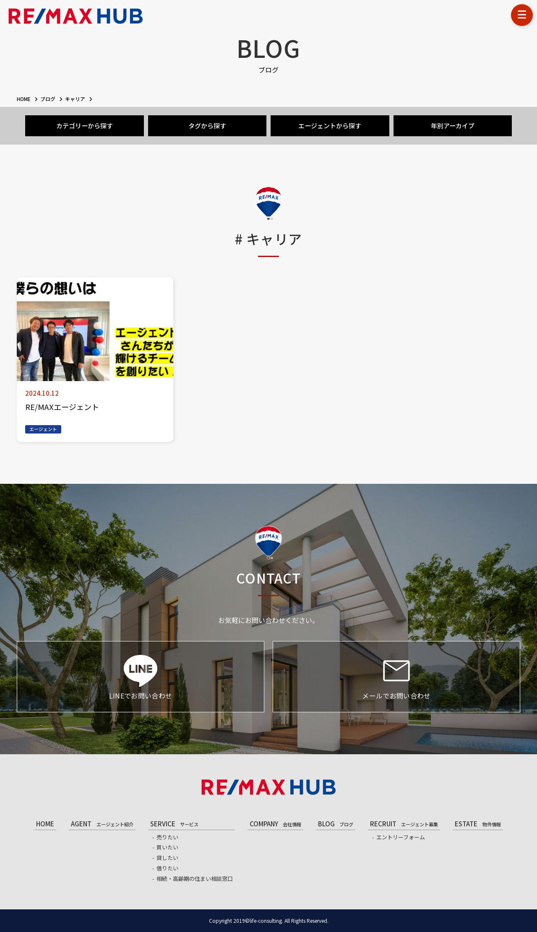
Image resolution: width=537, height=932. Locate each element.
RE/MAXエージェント (62, 406)
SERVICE (174, 823)
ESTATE (478, 823)
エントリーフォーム (400, 837)
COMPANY (275, 823)
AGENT (102, 823)
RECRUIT (404, 823)
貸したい (167, 858)
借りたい (167, 868)
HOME (45, 823)
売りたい (167, 837)
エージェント (43, 429)
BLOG (335, 823)
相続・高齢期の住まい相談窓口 (194, 879)
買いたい (167, 847)
